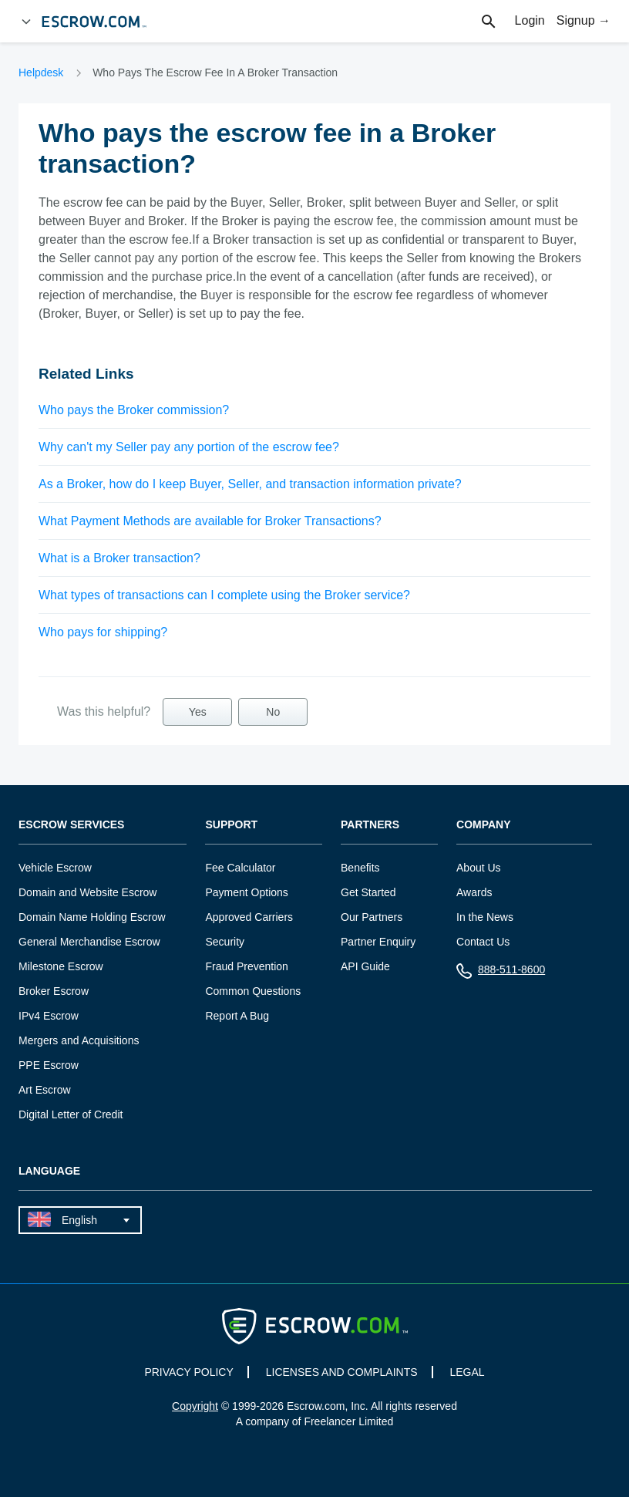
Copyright (195, 1406)
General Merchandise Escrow (89, 942)
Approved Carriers (249, 917)
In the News (484, 917)
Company (483, 825)
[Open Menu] (26, 21)
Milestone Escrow (60, 966)
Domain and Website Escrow (87, 892)
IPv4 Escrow (48, 1016)
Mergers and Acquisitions (78, 1040)
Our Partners (371, 917)
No (273, 712)
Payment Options (246, 892)
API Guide (365, 966)
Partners (370, 825)
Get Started (368, 892)
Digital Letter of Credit (70, 1114)
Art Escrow (44, 1090)
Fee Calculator (240, 867)
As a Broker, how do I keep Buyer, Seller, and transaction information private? (250, 484)
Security (224, 942)
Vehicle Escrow (55, 867)
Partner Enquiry (378, 942)
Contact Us (483, 942)
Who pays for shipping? (103, 632)
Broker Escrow (53, 991)
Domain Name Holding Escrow (92, 917)
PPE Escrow (48, 1065)
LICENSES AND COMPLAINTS (342, 1372)
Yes (198, 712)
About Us (478, 867)
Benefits (360, 867)
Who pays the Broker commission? (134, 409)
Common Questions (253, 991)
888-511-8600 (500, 973)
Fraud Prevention (246, 966)
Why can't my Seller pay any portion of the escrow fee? (189, 446)
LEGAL (466, 1372)
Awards (474, 892)
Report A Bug (237, 1016)
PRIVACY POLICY (188, 1372)
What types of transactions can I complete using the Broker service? (224, 595)
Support (231, 825)
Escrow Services (71, 825)
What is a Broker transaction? (119, 558)
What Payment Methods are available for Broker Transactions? (210, 521)
